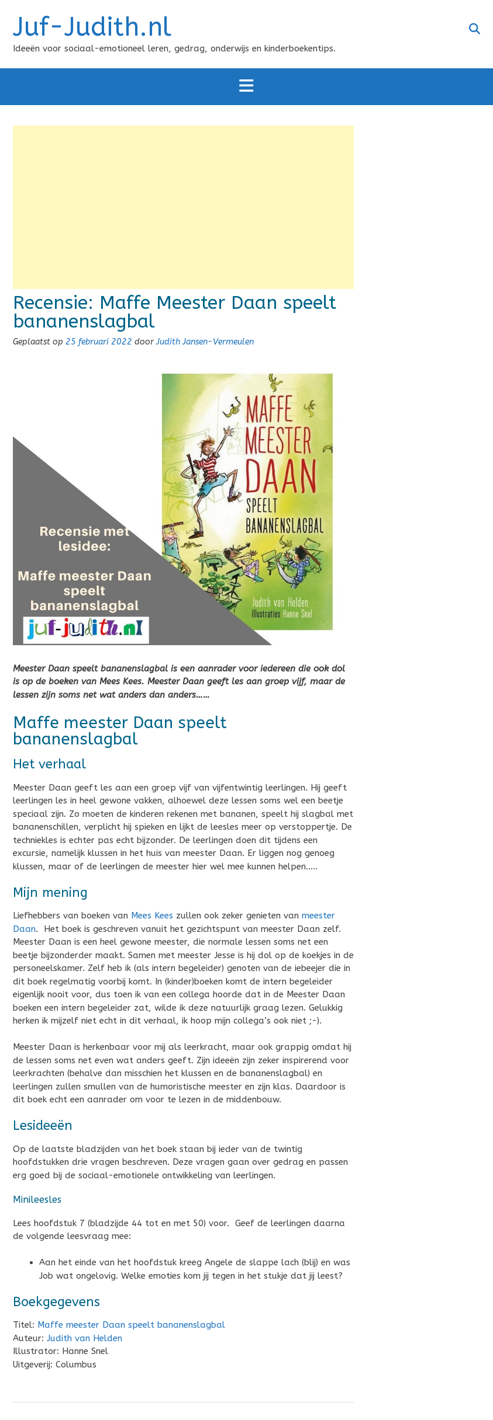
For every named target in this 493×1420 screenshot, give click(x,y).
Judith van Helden (84, 1338)
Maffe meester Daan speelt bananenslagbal (131, 1325)
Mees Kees (152, 915)
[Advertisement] (183, 207)
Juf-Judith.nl (92, 27)
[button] (246, 86)
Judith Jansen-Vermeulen (205, 342)
